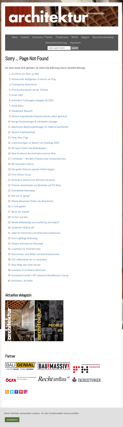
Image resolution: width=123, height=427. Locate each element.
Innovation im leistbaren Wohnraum (29, 270)
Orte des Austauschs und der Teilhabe (30, 89)
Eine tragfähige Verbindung (24, 238)
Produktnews (62, 37)
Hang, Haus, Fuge (20, 137)
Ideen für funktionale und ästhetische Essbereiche (36, 233)
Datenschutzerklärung (56, 42)
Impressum (75, 42)
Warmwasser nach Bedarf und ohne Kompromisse (35, 254)
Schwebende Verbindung (23, 190)
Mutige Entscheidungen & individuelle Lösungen (34, 121)
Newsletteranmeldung (103, 37)
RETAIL (75, 37)
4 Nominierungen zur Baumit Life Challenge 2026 (35, 142)
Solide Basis (17, 105)
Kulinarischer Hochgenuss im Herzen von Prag (34, 79)
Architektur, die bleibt (22, 280)
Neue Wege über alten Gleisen (26, 264)
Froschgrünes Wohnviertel (24, 84)
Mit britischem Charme (23, 164)
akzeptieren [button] (12, 419)
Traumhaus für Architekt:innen (26, 249)
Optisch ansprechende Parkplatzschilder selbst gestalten (39, 116)
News (15, 37)
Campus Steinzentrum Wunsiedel (27, 243)
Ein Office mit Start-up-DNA (25, 74)
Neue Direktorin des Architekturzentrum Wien (34, 153)
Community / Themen (42, 37)
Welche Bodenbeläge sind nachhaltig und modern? (35, 222)
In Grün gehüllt (19, 206)
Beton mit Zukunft (20, 211)
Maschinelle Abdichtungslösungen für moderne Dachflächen (40, 127)
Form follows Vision (21, 174)
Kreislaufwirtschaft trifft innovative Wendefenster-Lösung (40, 275)
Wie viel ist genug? (21, 196)
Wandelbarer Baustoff (22, 111)
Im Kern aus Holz (20, 217)
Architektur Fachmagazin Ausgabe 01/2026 (32, 100)
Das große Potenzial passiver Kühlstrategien (33, 169)
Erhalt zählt (17, 95)
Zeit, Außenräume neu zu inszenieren (29, 259)
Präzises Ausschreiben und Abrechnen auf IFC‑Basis (36, 185)
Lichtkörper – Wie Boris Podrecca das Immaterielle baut (39, 158)
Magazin (85, 37)
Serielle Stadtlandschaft (23, 132)
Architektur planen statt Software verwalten (33, 180)
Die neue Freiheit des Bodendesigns (29, 148)
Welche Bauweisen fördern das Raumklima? (32, 201)
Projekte (25, 37)
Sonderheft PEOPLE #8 (23, 227)
